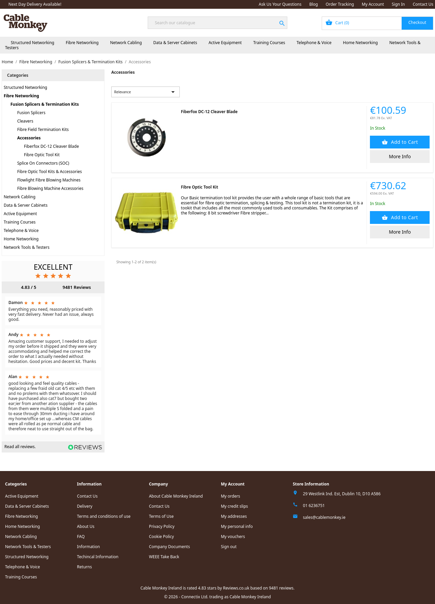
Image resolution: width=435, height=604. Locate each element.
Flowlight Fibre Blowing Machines (49, 180)
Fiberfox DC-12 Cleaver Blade (51, 146)
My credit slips (234, 506)
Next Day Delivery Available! (34, 4)
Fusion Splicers (31, 112)
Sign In (398, 4)
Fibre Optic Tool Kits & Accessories (49, 171)
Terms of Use (161, 516)
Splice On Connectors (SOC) (43, 163)
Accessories (29, 138)
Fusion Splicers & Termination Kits (44, 104)
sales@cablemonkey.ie (324, 517)
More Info (400, 156)
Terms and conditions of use (103, 516)
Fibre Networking (82, 42)
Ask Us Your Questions (280, 4)
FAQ (81, 536)
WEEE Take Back (164, 557)
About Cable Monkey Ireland (176, 496)
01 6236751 (314, 505)
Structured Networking (32, 42)
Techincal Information (97, 557)
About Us (85, 526)
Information (88, 546)
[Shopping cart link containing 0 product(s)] (377, 23)
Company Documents (169, 546)
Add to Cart (403, 142)
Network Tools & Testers (27, 247)
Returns (84, 567)
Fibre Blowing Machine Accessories (50, 188)
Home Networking (360, 42)
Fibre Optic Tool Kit (42, 155)
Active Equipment (225, 42)
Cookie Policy (161, 536)
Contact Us (423, 4)
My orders (230, 496)
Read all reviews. (20, 446)
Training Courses (269, 42)
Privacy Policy (162, 526)
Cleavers (25, 121)
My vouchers (233, 536)
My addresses (234, 516)
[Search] (217, 22)
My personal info (237, 526)
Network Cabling (126, 42)
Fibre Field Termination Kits (43, 129)
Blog (313, 4)
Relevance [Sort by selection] (145, 92)
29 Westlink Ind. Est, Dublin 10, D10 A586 (341, 494)
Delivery (84, 506)
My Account (373, 4)
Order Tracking (340, 4)
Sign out (229, 546)
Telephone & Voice (313, 42)
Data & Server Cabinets (175, 42)
